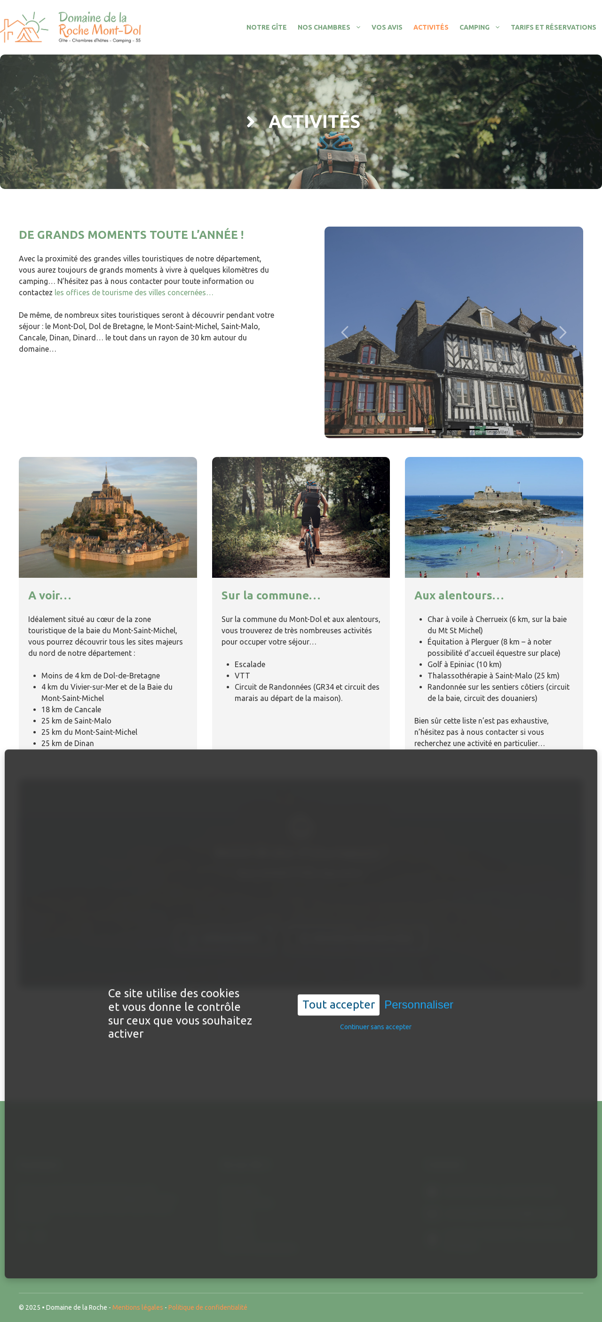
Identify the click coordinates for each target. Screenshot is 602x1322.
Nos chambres (332, 27)
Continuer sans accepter (376, 1021)
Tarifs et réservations (553, 27)
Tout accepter (338, 999)
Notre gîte (266, 27)
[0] (416, 429)
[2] (454, 429)
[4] (491, 429)
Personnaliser (418, 999)
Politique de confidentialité (207, 1307)
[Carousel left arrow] (346, 332)
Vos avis (387, 27)
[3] (473, 429)
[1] (435, 429)
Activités (431, 27)
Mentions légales (137, 1307)
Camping (482, 27)
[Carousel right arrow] (562, 332)
